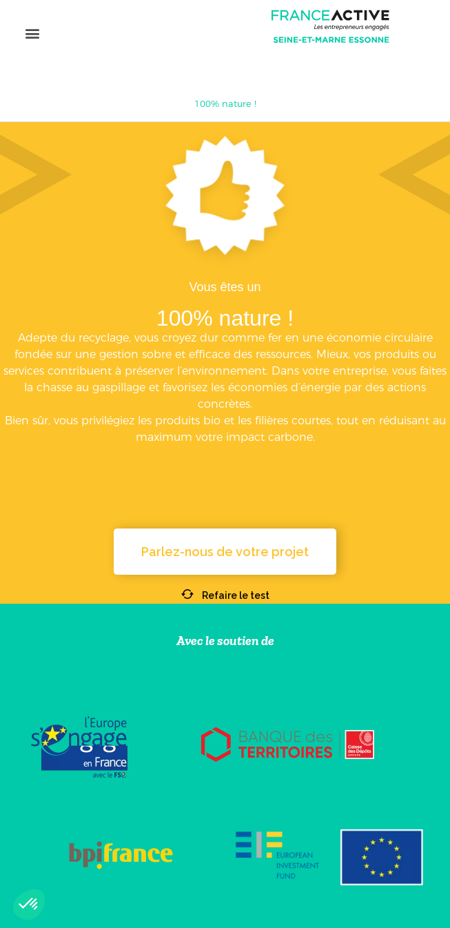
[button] (32, 32)
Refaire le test (225, 595)
